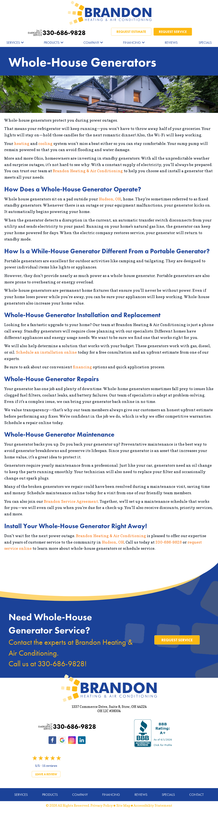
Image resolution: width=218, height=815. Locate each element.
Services (13, 42)
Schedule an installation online (46, 352)
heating (21, 143)
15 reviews (49, 765)
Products (51, 42)
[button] (22, 42)
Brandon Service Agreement (71, 501)
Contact (196, 794)
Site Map (123, 805)
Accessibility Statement (152, 805)
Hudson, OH (110, 199)
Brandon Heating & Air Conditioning (88, 171)
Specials (205, 42)
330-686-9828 (57, 33)
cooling (45, 143)
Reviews (171, 42)
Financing (132, 42)
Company (91, 42)
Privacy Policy (101, 805)
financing (82, 367)
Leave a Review (46, 774)
